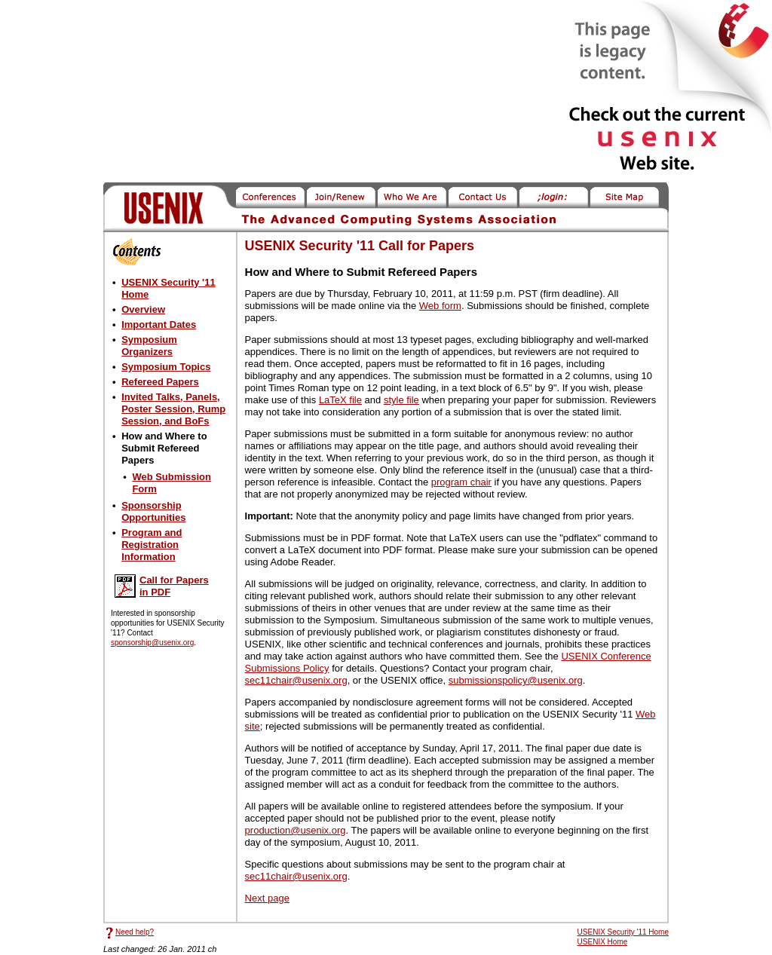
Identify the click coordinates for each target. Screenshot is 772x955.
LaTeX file (340, 400)
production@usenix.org (295, 830)
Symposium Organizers (149, 345)
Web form (440, 305)
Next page (267, 898)
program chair (461, 482)
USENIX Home (602, 942)
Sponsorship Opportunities (153, 511)
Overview (143, 309)
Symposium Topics (165, 366)
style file (401, 400)
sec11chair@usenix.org (296, 680)
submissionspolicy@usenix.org (516, 680)
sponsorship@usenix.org (152, 642)
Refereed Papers (160, 381)
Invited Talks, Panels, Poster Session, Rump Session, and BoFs (173, 409)
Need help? (134, 932)
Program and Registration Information (151, 544)
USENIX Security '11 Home (623, 932)
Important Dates (158, 324)
